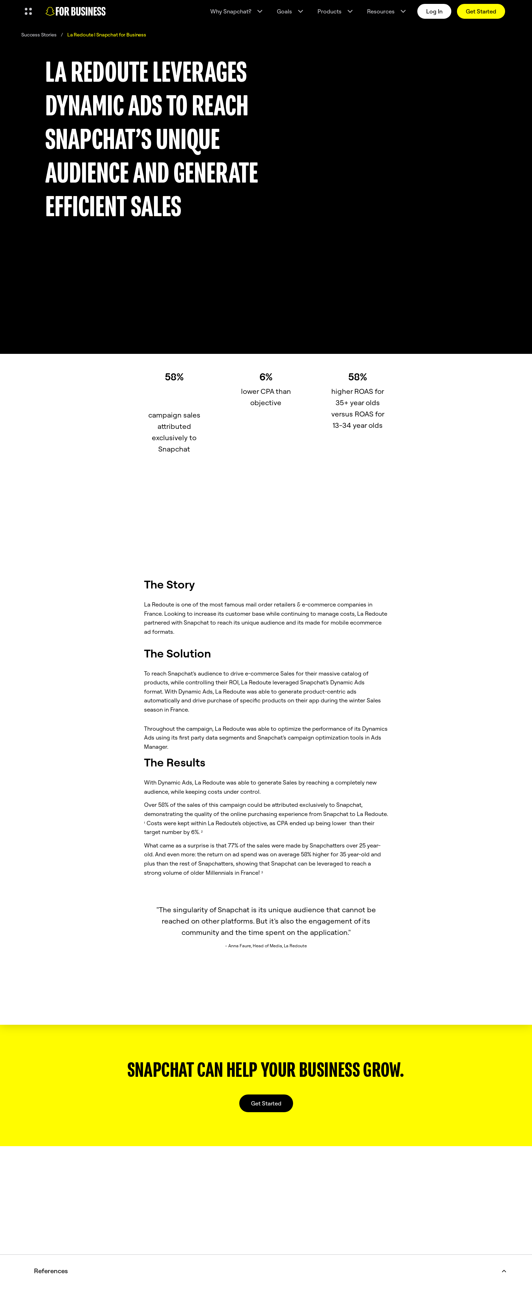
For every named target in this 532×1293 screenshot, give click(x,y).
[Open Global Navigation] (28, 11)
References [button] (272, 1271)
